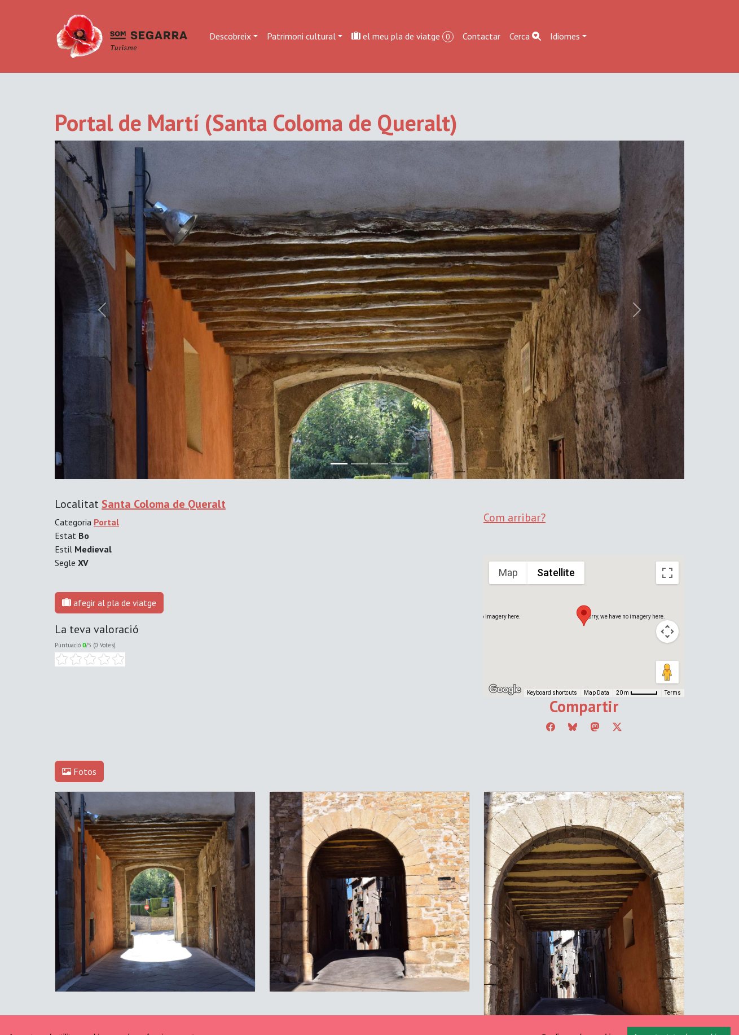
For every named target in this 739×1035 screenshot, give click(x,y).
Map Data (596, 693)
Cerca (525, 36)
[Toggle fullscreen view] (667, 573)
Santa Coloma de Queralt (164, 504)
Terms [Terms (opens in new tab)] (673, 693)
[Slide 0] (339, 463)
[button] (584, 615)
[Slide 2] (379, 463)
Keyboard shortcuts (552, 693)
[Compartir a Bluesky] (572, 727)
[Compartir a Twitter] (617, 727)
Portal (106, 522)
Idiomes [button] (565, 36)
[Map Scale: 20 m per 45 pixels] (637, 693)
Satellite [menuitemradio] (556, 572)
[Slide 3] (400, 463)
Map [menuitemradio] (508, 572)
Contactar (481, 36)
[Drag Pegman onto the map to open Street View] (667, 672)
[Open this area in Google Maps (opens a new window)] (505, 689)
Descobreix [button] (230, 36)
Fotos (79, 771)
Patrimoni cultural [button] (301, 36)
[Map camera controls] (667, 631)
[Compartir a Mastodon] (595, 727)
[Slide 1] (359, 463)
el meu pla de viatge (402, 36)
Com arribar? (514, 517)
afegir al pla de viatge (109, 602)
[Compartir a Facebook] (550, 727)
